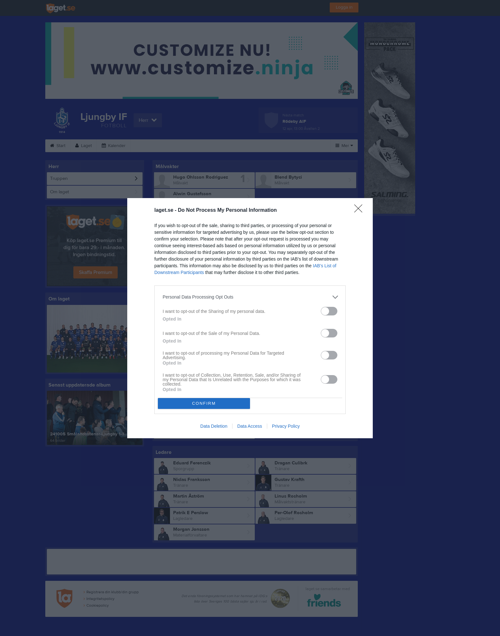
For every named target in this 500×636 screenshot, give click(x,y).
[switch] (329, 311)
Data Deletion (213, 426)
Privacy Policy (286, 426)
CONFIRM (204, 403)
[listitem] (250, 297)
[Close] (360, 210)
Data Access (249, 426)
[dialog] (250, 318)
